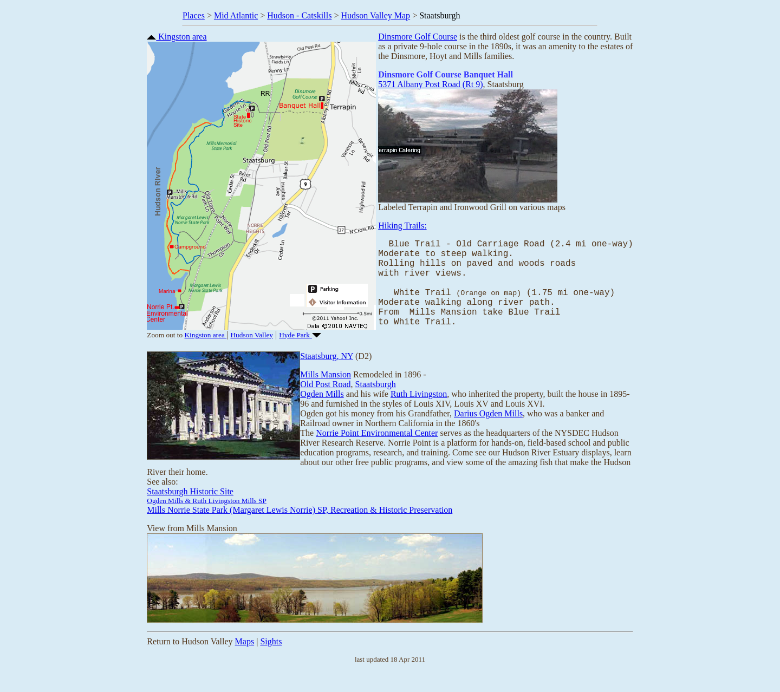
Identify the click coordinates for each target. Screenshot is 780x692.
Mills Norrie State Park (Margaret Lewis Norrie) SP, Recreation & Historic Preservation (299, 525)
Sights (271, 657)
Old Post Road (325, 399)
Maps (245, 657)
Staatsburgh (375, 399)
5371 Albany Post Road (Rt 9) (430, 84)
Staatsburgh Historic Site (190, 507)
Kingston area (176, 36)
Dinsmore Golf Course (417, 36)
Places (194, 15)
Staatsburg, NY (326, 371)
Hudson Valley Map (375, 15)
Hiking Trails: (402, 225)
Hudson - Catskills (299, 15)
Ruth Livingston (419, 409)
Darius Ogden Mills (488, 429)
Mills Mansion (325, 390)
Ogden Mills (321, 409)
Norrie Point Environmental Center (377, 448)
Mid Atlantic (236, 15)
